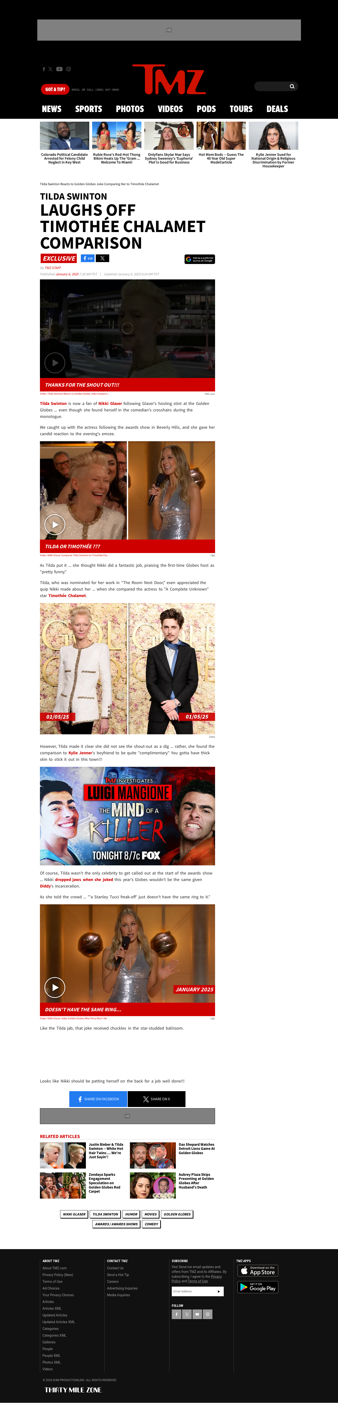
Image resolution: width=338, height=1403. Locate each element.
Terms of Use (53, 1281)
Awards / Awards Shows (116, 1224)
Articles (48, 1302)
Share (98, 1099)
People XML (52, 1356)
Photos (130, 109)
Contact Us (115, 1268)
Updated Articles (55, 1315)
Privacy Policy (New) (58, 1275)
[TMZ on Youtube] (59, 69)
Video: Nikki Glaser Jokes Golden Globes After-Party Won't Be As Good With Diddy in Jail (75, 1018)
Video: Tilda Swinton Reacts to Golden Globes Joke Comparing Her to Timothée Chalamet (75, 393)
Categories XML (54, 1335)
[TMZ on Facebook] (44, 69)
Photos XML (52, 1362)
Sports (88, 109)
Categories (51, 1329)
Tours (241, 109)
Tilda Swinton (105, 1214)
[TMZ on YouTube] (197, 1314)
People (48, 1349)
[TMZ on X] (51, 69)
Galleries (49, 1342)
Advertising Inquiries (122, 1288)
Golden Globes (177, 1214)
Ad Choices (51, 1288)
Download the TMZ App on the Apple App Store (257, 1271)
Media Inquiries (118, 1295)
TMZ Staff (53, 267)
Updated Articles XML (59, 1322)
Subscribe (219, 1291)
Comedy (151, 1224)
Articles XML (52, 1308)
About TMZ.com (55, 1268)
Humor (131, 1214)
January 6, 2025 (67, 274)
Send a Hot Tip (118, 1275)
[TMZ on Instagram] (68, 69)
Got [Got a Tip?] (55, 90)
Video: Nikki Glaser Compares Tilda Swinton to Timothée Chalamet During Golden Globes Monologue (75, 555)
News (51, 109)
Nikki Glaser (74, 1214)
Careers (113, 1281)
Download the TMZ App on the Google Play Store (257, 1287)
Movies (150, 1214)
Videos (170, 109)
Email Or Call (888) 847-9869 (95, 90)
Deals (277, 109)
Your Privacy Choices (58, 1295)
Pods (206, 109)
